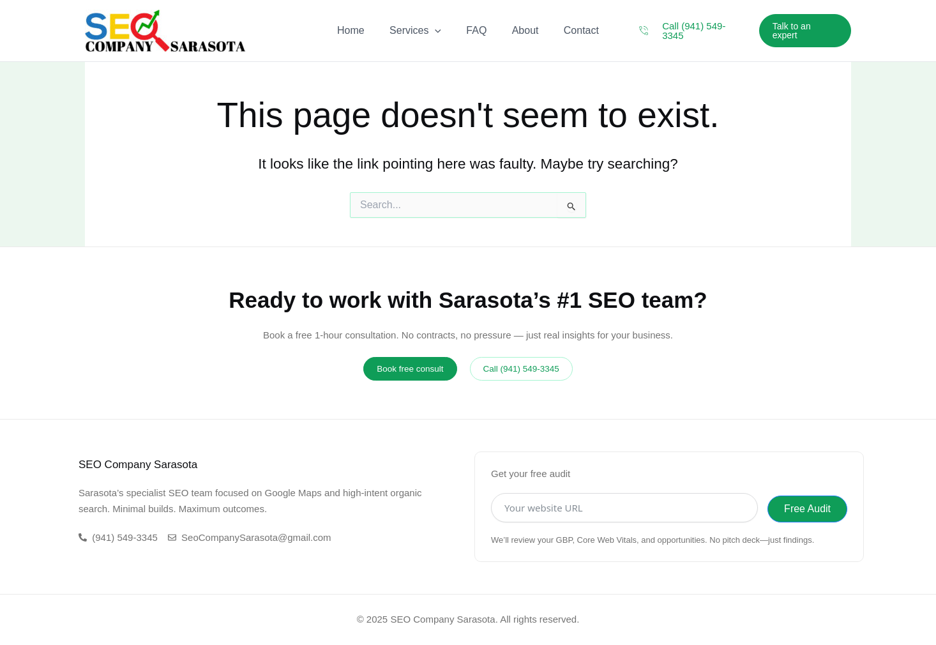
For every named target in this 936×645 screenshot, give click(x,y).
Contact (571, 30)
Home (360, 30)
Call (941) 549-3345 (707, 30)
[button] (805, 31)
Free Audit (807, 508)
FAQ (476, 30)
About (520, 30)
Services (420, 30)
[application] (440, 30)
